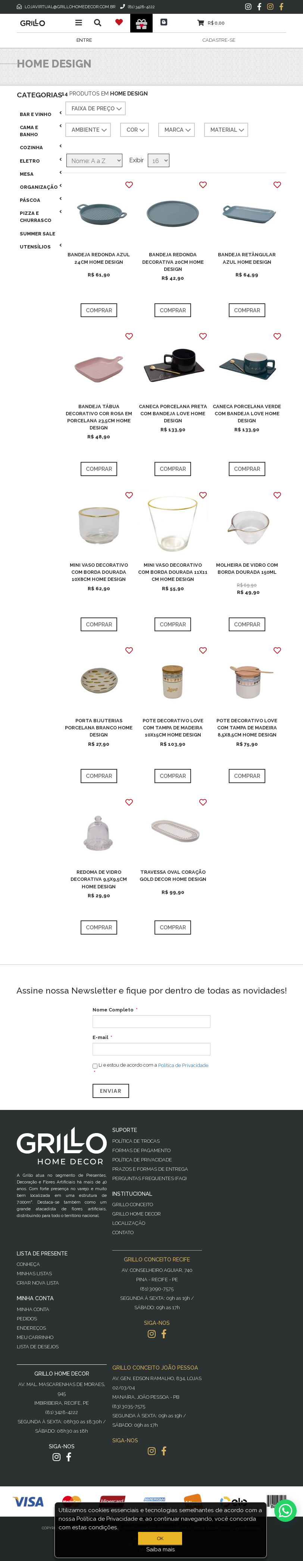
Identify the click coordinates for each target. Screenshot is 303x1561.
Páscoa (30, 200)
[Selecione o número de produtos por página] (158, 160)
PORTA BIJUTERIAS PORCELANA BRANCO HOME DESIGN (98, 728)
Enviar (111, 1091)
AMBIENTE (90, 130)
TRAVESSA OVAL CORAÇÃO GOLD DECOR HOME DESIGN (173, 875)
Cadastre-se (219, 40)
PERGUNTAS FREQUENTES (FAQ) (149, 1178)
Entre (84, 40)
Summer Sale (37, 234)
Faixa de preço (98, 108)
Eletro (30, 161)
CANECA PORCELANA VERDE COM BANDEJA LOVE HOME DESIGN (247, 413)
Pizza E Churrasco (35, 216)
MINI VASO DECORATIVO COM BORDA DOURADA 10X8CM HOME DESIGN (99, 572)
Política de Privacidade (142, 1160)
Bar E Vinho (35, 114)
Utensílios (35, 247)
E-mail (100, 1037)
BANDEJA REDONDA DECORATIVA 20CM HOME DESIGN (173, 262)
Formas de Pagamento (141, 1150)
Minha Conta (33, 1309)
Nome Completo (113, 1010)
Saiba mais (160, 1549)
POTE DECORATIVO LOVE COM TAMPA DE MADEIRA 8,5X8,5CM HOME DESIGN (246, 728)
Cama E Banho (29, 131)
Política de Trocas (136, 1141)
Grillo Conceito (132, 1204)
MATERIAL (228, 130)
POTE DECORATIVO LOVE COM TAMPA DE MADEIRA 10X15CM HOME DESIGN (173, 728)
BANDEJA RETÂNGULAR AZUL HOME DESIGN (247, 258)
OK (160, 1538)
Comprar (99, 310)
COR (136, 130)
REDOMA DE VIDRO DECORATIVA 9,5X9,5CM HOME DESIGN (99, 879)
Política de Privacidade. (183, 1065)
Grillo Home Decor (136, 1214)
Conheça (28, 1264)
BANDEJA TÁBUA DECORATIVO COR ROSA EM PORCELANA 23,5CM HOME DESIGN (99, 417)
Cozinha (31, 147)
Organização (39, 187)
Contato (123, 1232)
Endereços (31, 1328)
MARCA (179, 130)
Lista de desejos (38, 1346)
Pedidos (27, 1318)
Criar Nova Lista (38, 1283)
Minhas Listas (34, 1273)
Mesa (27, 174)
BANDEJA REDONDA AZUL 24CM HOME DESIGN (99, 258)
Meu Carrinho (35, 1337)
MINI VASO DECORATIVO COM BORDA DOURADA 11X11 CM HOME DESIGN (172, 572)
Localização (128, 1223)
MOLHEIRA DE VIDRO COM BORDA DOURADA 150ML (247, 568)
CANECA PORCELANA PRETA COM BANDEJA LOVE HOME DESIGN (173, 413)
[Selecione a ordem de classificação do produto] (94, 160)
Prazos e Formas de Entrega (150, 1169)
